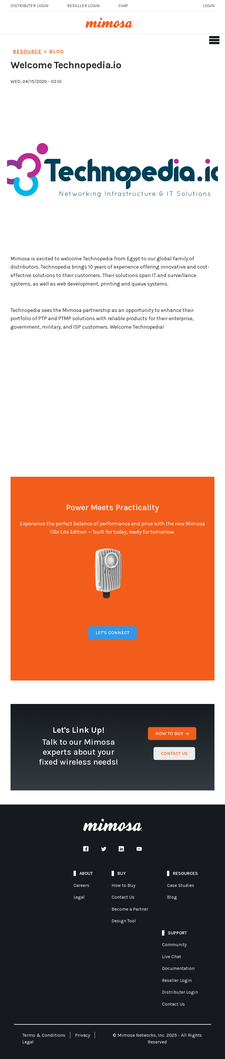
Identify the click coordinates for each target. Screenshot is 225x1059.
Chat (123, 5)
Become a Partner (130, 909)
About (86, 873)
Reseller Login (177, 980)
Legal (79, 897)
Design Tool (124, 921)
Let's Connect (112, 632)
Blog (172, 897)
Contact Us (123, 897)
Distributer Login (29, 5)
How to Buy (123, 885)
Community (174, 944)
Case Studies (180, 885)
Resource (27, 52)
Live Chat (171, 956)
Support (177, 933)
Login (208, 5)
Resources (185, 873)
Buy (121, 873)
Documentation (178, 968)
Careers (81, 885)
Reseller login (83, 5)
